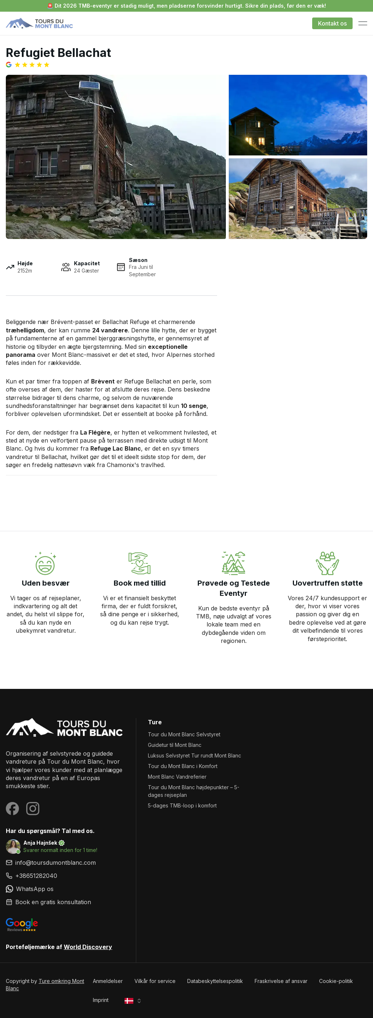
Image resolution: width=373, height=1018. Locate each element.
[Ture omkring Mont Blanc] (65, 728)
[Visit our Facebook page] (12, 808)
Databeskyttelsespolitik (215, 981)
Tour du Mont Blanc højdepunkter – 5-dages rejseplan (193, 791)
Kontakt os (332, 23)
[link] (65, 875)
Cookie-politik (336, 981)
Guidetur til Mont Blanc (174, 745)
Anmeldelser (108, 981)
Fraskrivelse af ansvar (281, 981)
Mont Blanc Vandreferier (177, 777)
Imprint (101, 1000)
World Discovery (88, 946)
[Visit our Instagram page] (32, 808)
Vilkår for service (155, 981)
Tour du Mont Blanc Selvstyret (184, 734)
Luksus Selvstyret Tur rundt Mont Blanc (194, 755)
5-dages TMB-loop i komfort (182, 805)
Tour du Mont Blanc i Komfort (182, 766)
